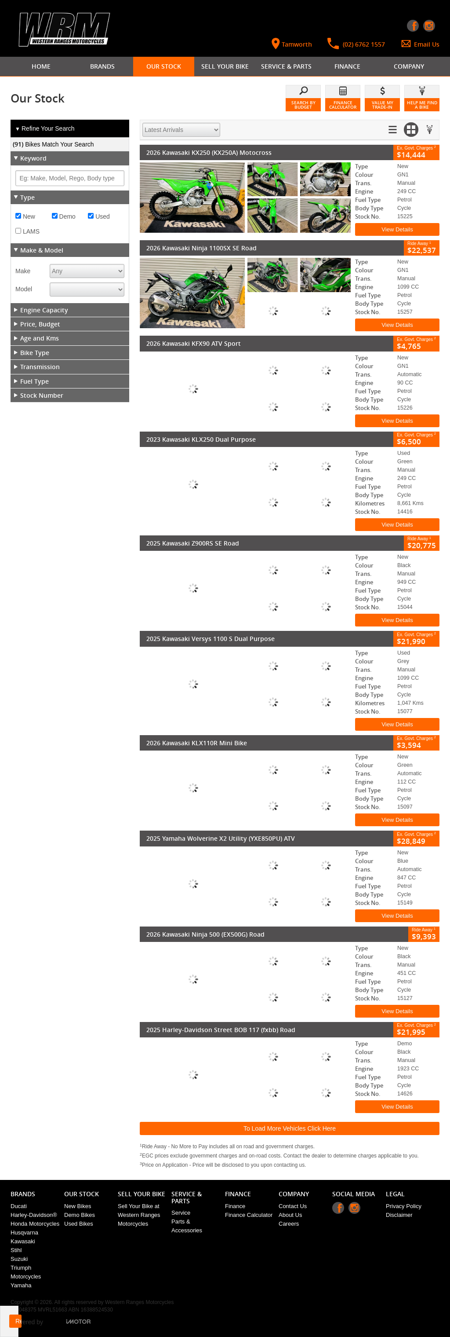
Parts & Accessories (186, 1226)
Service (180, 1212)
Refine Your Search (45, 129)
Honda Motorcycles (35, 1223)
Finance (235, 1206)
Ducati (19, 1206)
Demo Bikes (79, 1215)
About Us (290, 1215)
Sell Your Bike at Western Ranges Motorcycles (139, 1215)
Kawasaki (23, 1241)
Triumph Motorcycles (26, 1272)
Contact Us (293, 1206)
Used (99, 216)
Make (22, 271)
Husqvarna (24, 1232)
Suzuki (19, 1259)
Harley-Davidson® (34, 1215)
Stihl (16, 1250)
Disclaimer (399, 1215)
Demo (64, 216)
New (25, 216)
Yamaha (21, 1285)
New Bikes (77, 1206)
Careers (289, 1223)
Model (23, 289)
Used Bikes (78, 1223)
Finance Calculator (248, 1215)
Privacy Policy (403, 1206)
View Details (397, 229)
